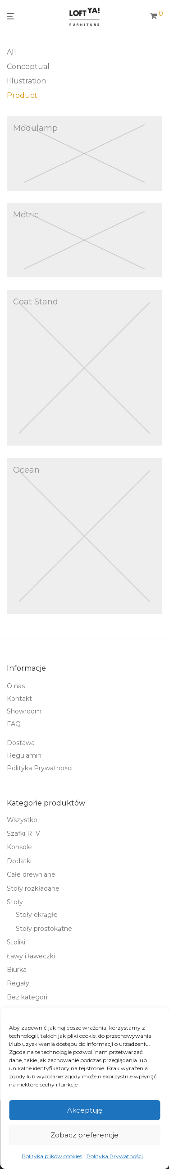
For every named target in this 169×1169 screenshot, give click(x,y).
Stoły (15, 902)
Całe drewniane (31, 874)
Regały (18, 983)
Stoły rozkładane (33, 888)
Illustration (26, 81)
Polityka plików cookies (52, 1156)
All (11, 52)
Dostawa (21, 743)
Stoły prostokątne (44, 929)
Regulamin (24, 755)
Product (22, 95)
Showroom (24, 711)
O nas (16, 686)
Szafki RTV (23, 833)
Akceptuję (84, 1110)
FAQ (14, 724)
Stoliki (16, 942)
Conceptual (28, 66)
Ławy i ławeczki (31, 956)
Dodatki (19, 861)
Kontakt (19, 699)
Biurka (17, 970)
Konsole (19, 847)
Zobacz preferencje (84, 1135)
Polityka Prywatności (115, 1156)
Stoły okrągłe (37, 915)
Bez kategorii (28, 997)
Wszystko (22, 820)
